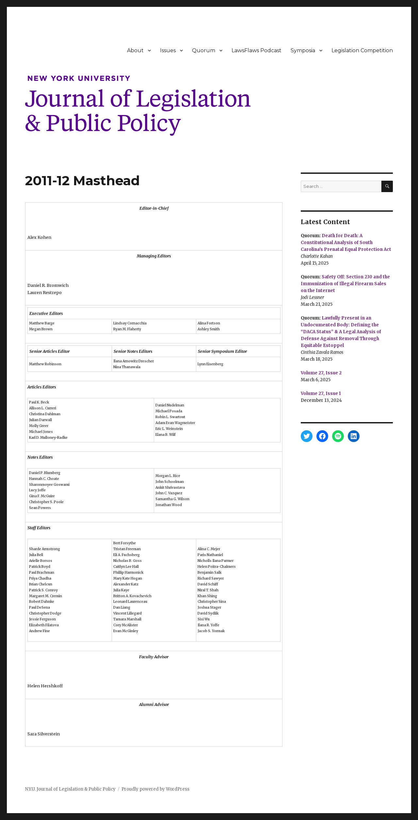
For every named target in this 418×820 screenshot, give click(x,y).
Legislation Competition (362, 50)
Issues (168, 50)
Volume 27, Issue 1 (321, 393)
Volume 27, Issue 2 (321, 373)
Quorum (203, 50)
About (135, 50)
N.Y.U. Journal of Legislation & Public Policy (70, 789)
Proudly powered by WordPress (155, 789)
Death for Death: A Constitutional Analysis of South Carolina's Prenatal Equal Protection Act (346, 242)
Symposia (303, 50)
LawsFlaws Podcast (256, 50)
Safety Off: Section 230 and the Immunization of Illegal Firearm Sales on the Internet (345, 283)
